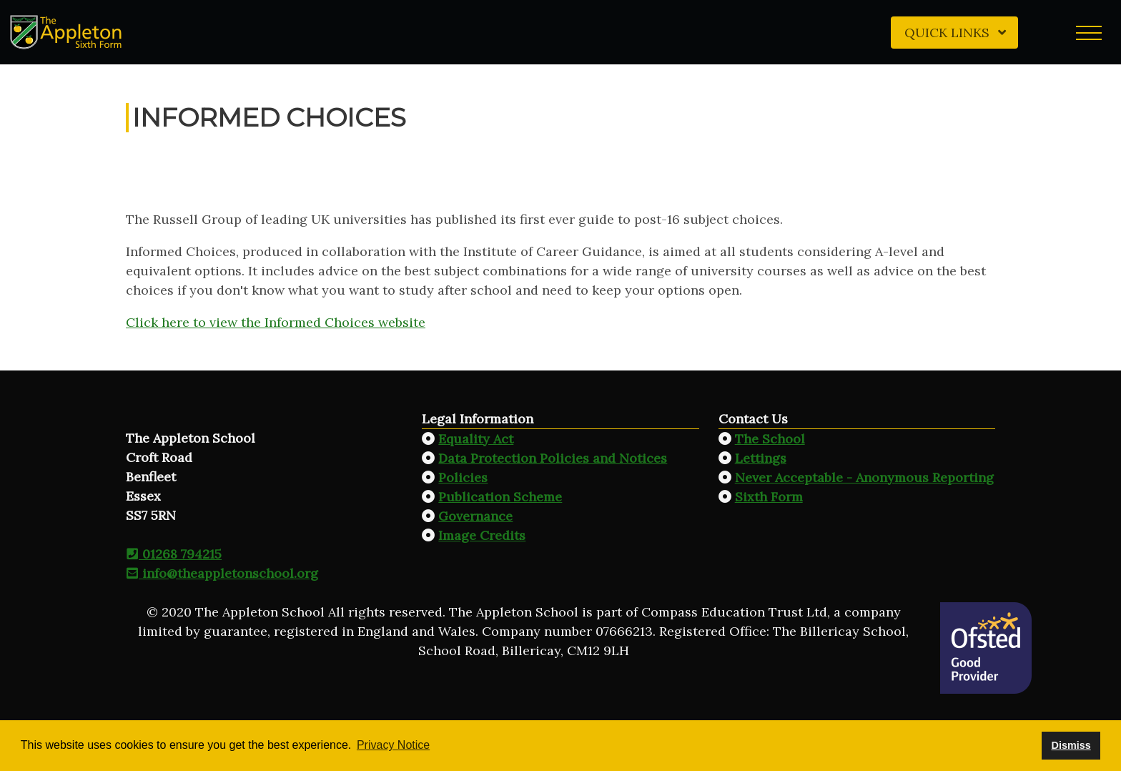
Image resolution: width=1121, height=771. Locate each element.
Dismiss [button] (1070, 745)
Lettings (760, 458)
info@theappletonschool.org (222, 573)
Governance (475, 516)
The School (770, 439)
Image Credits (481, 535)
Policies (463, 477)
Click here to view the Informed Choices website (275, 322)
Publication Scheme (500, 496)
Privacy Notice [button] (393, 745)
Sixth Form (769, 496)
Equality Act (475, 439)
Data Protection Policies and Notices (552, 458)
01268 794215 (174, 554)
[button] (1089, 32)
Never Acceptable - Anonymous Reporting (864, 477)
